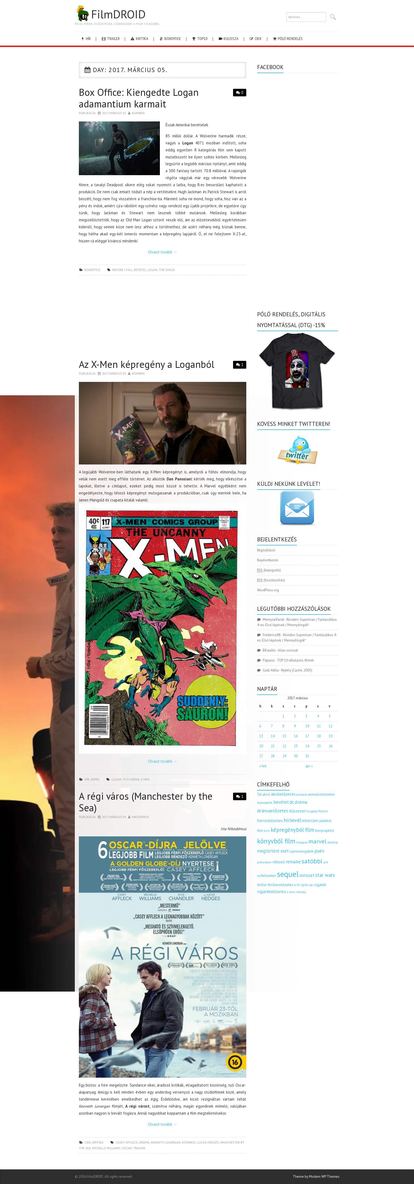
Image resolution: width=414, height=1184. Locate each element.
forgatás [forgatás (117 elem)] (312, 811)
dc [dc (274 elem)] (292, 802)
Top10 (199, 38)
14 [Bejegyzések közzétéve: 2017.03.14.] (273, 736)
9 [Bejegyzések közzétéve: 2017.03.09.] (295, 726)
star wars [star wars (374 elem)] (325, 875)
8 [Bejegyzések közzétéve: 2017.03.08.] (283, 726)
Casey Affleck (127, 1142)
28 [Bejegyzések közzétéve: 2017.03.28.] (273, 756)
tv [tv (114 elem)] (295, 885)
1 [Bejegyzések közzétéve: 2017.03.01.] (283, 716)
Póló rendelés (287, 38)
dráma (144, 1142)
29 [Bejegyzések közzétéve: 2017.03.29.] (284, 756)
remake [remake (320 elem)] (293, 862)
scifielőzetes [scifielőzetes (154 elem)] (266, 875)
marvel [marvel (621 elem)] (317, 841)
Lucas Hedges (208, 1142)
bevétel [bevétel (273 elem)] (281, 802)
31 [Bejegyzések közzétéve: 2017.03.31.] (307, 756)
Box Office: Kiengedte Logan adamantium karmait (138, 98)
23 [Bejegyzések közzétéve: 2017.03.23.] (296, 746)
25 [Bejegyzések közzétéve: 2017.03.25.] (319, 746)
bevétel (140, 270)
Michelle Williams (106, 1148)
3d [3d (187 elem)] (259, 794)
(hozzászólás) (271, 580)
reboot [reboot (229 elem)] (278, 861)
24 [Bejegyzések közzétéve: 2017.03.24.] (307, 746)
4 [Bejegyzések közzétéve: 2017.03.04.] (318, 716)
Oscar (127, 1148)
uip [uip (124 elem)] (310, 885)
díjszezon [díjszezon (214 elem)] (297, 810)
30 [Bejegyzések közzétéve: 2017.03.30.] (296, 756)
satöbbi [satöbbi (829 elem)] (312, 861)
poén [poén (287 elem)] (319, 851)
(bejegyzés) (269, 570)
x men (145, 779)
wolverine (131, 779)
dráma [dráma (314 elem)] (301, 802)
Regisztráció (266, 550)
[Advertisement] (162, 318)
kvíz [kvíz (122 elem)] (267, 831)
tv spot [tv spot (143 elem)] (302, 885)
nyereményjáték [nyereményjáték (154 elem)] (302, 851)
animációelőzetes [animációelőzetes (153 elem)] (321, 794)
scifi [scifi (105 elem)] (325, 862)
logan (152, 270)
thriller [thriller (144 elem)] (262, 885)
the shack (167, 270)
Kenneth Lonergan (165, 1142)
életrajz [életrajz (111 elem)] (301, 892)
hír (85, 38)
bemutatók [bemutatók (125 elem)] (264, 802)
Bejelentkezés (267, 560)
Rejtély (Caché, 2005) (296, 670)
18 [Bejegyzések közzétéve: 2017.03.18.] (319, 736)
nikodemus (140, 817)
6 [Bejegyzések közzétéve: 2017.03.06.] (260, 726)
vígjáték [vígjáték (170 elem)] (320, 884)
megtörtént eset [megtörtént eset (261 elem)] (273, 851)
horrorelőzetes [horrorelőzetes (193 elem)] (270, 820)
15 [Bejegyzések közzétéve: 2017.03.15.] (284, 736)
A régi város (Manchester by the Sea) (146, 802)
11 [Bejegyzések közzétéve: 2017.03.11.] (319, 726)
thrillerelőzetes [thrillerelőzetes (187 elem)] (280, 884)
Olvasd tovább (162, 252)
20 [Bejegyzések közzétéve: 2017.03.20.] (261, 746)
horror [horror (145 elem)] (323, 811)
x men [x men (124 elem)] (291, 892)
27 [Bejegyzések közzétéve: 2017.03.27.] (261, 756)
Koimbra (138, 113)
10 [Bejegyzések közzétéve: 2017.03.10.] (307, 726)
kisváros (189, 1142)
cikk (255, 38)
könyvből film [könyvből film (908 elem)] (276, 841)
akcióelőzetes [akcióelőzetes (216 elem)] (283, 794)
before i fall (122, 270)
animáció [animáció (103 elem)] (301, 794)
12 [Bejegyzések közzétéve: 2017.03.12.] (330, 726)
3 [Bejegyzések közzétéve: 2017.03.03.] (306, 716)
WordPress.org (268, 590)
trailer (110, 38)
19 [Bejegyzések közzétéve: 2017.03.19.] (330, 736)
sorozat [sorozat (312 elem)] (306, 875)
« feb (263, 766)
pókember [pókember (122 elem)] (264, 862)
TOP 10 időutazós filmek (295, 660)
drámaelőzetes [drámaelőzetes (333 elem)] (272, 811)
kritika (139, 38)
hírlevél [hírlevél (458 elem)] (292, 820)
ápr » (309, 766)
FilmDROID (110, 14)
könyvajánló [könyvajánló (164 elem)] (324, 830)
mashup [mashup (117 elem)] (332, 842)
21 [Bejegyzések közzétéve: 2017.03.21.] (273, 746)
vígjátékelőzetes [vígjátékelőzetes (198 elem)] (271, 891)
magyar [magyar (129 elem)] (302, 842)
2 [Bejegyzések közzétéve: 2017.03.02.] (295, 716)
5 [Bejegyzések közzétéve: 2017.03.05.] (330, 716)
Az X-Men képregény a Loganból (146, 364)
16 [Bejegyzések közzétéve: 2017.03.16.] (296, 736)
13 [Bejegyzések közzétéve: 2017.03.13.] (261, 736)
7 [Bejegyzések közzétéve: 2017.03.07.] (272, 726)
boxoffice (170, 38)
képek (95, 779)
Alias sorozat (288, 650)
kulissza (228, 38)
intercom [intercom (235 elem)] (310, 820)
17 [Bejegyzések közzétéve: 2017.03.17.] (307, 736)
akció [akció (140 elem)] (266, 794)
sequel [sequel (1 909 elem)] (288, 874)
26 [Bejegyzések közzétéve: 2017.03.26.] (330, 746)
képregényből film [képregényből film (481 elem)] (292, 829)
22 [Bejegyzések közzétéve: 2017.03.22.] (284, 746)
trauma (139, 1148)
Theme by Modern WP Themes (316, 1176)
